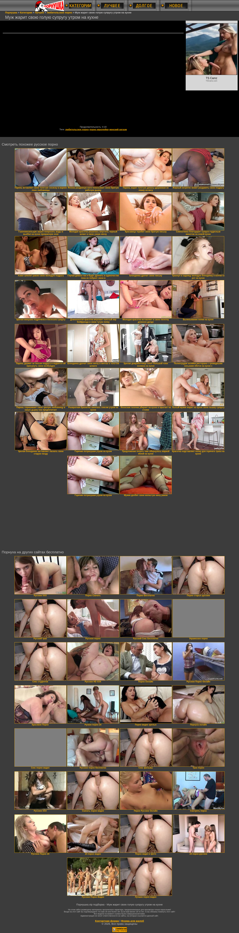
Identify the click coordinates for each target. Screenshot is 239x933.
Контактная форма (107, 920)
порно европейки (99, 129)
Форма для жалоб (132, 920)
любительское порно (77, 129)
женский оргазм (118, 129)
